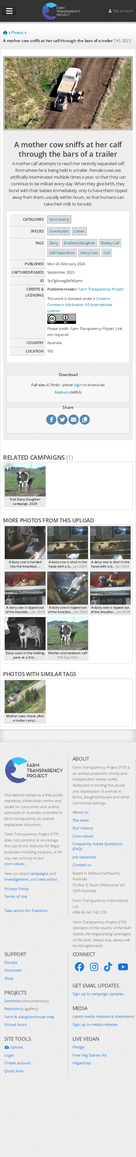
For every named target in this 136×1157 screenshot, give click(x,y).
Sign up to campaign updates (98, 993)
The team (81, 820)
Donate (10, 962)
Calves (79, 231)
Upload (13, 1046)
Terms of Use (15, 896)
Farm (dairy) (59, 219)
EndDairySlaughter (79, 242)
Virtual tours (15, 1024)
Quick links (14, 1070)
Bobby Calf (110, 242)
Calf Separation (62, 252)
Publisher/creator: (62, 289)
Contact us (82, 864)
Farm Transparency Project (101, 289)
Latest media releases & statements (103, 1016)
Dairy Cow (89, 252)
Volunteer (13, 970)
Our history (83, 827)
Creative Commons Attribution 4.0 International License (79, 304)
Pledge (78, 1046)
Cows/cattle (59, 231)
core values (14, 863)
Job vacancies (84, 856)
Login (9, 1055)
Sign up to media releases (95, 1024)
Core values (83, 836)
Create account (17, 1062)
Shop (8, 978)
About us (80, 812)
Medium (62, 392)
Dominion (26, 1000)
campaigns (39, 873)
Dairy (53, 242)
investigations (16, 879)
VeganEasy (82, 1062)
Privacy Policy (16, 888)
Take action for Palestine (26, 910)
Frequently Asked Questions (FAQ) (97, 846)
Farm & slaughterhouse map (29, 1016)
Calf (107, 252)
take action (47, 879)
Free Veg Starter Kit (90, 1055)
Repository (21, 1008)
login (78, 384)
